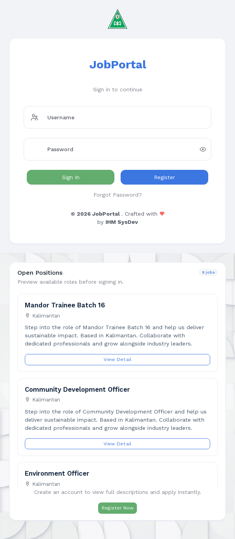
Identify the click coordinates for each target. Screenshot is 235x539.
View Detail (118, 359)
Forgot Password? (117, 195)
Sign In (70, 177)
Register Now (117, 508)
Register (164, 177)
